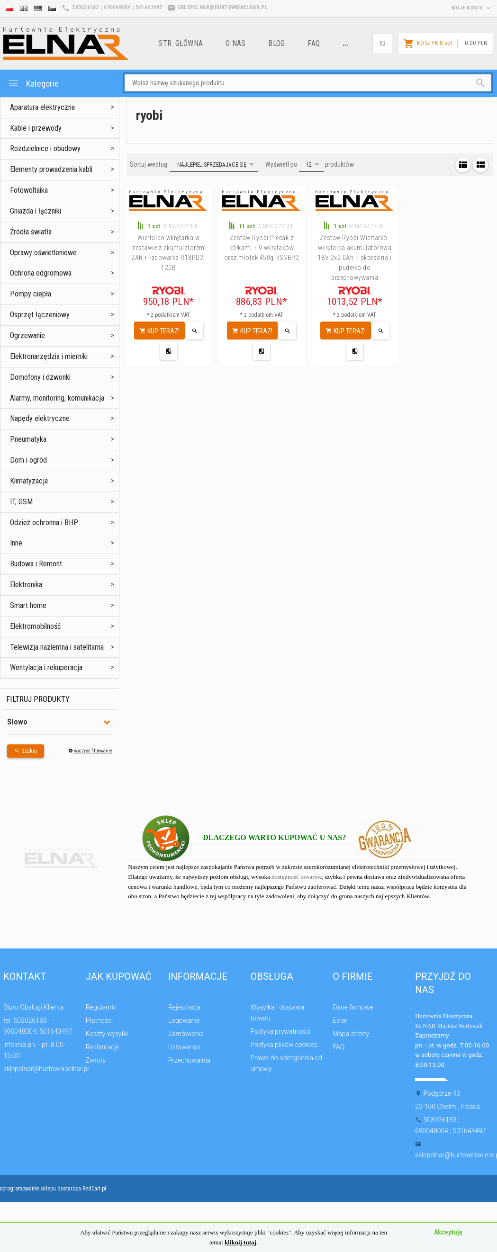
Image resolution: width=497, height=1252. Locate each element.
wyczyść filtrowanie (90, 750)
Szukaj (25, 751)
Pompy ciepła (30, 293)
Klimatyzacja (29, 480)
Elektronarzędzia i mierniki (49, 356)
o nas (235, 43)
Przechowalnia (189, 1060)
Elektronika (26, 584)
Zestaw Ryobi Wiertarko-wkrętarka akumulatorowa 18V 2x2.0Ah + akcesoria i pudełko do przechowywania (355, 257)
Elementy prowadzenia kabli (51, 169)
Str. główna (180, 43)
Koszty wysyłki (107, 1033)
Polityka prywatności (280, 1031)
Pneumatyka (28, 439)
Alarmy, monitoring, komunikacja (57, 397)
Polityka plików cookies (283, 1044)
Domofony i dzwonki (40, 377)
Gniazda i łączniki (35, 210)
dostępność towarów (296, 876)
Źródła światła (31, 231)
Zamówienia (186, 1033)
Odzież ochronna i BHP (44, 522)
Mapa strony (351, 1033)
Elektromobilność (35, 626)
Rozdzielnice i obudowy (45, 148)
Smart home (28, 605)
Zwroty (96, 1060)
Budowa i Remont (36, 563)
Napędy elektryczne (40, 418)
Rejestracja (184, 1007)
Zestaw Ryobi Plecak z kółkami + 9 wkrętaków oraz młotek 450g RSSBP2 (261, 247)
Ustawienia (184, 1047)
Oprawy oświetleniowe (43, 252)
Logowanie (184, 1020)
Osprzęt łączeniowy (40, 314)
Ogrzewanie (27, 335)
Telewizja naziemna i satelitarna (57, 647)
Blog (276, 43)
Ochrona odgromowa (41, 272)
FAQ (313, 43)
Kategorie (33, 83)
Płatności (99, 1020)
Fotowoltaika (29, 190)
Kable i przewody (36, 128)
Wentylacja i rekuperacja (46, 667)
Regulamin (101, 1007)
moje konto (472, 7)
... (346, 43)
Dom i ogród (28, 460)
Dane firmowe (353, 1007)
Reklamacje (102, 1047)
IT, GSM (21, 501)
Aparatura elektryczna (42, 107)
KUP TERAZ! (159, 331)
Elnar (340, 1020)
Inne (16, 542)
